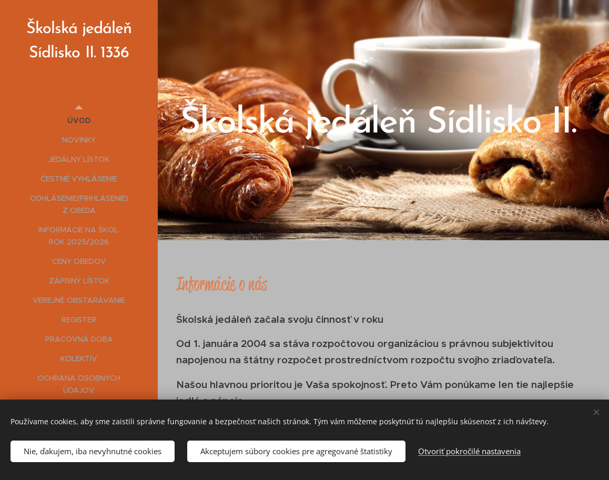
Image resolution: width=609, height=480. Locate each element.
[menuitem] (79, 121)
